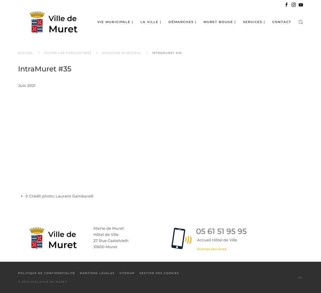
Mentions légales (97, 273)
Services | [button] (254, 22)
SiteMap (127, 273)
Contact (281, 22)
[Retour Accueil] (47, 21)
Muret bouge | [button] (220, 22)
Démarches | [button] (182, 22)
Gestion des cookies (159, 273)
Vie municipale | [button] (115, 22)
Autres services (211, 249)
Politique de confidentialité (46, 273)
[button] (300, 21)
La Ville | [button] (150, 22)
